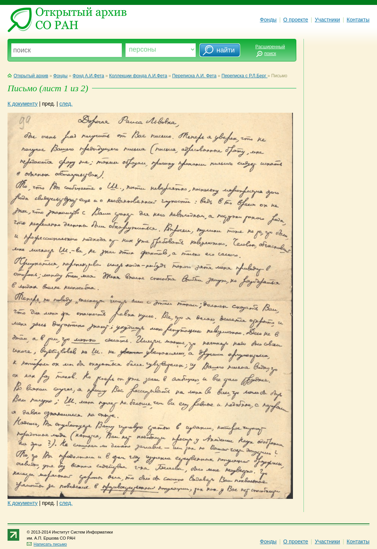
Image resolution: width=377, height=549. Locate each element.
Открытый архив (28, 75)
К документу (23, 104)
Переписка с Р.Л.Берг (245, 75)
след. (66, 104)
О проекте (295, 20)
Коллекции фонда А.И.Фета (138, 75)
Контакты (358, 20)
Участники (327, 20)
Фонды (268, 20)
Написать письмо (47, 544)
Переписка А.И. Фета (194, 75)
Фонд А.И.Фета (88, 75)
